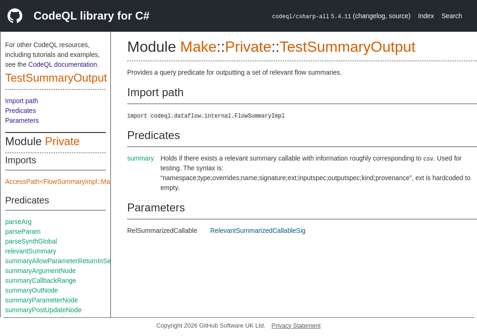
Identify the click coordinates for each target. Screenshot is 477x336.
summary (140, 158)
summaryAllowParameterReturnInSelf (59, 261)
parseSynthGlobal (31, 241)
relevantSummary (30, 251)
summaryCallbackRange (40, 280)
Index (426, 16)
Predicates (20, 110)
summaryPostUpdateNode (43, 310)
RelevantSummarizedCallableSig (258, 230)
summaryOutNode (31, 290)
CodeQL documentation (62, 64)
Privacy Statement (296, 325)
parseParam (23, 231)
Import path (21, 101)
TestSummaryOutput (56, 77)
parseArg (18, 221)
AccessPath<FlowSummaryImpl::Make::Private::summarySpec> (97, 181)
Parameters (22, 120)
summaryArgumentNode (40, 270)
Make (198, 46)
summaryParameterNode (41, 300)
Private (62, 141)
